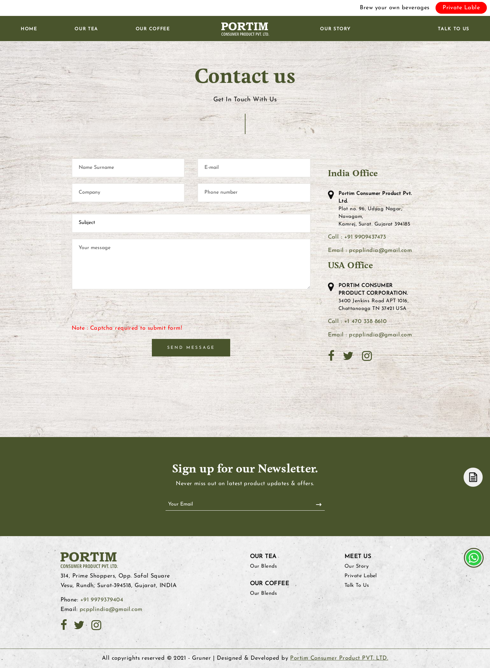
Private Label (360, 575)
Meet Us (357, 557)
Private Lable (461, 8)
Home (29, 29)
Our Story (335, 29)
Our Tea (86, 29)
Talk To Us (453, 29)
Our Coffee (153, 29)
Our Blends (263, 566)
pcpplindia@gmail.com (111, 610)
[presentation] (120, 311)
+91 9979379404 (101, 600)
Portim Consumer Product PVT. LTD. (339, 658)
